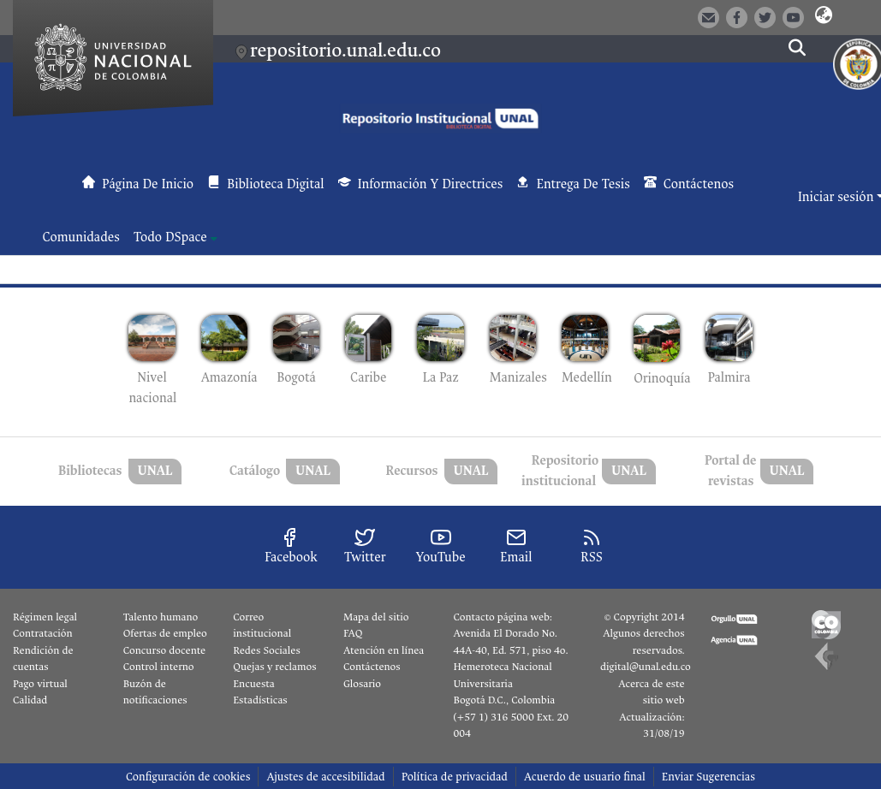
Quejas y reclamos (274, 666)
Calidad (30, 700)
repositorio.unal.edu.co (345, 50)
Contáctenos (372, 666)
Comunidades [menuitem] (81, 237)
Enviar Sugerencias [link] (708, 776)
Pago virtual (40, 684)
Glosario (362, 684)
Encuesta (254, 684)
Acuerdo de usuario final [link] (585, 776)
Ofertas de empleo (165, 633)
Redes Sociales (266, 650)
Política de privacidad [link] (455, 776)
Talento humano (161, 617)
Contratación (43, 633)
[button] (823, 16)
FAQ (353, 633)
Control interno (158, 666)
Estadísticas (260, 700)
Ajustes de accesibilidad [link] (325, 776)
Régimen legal (45, 617)
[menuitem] (175, 238)
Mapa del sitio (375, 617)
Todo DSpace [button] (170, 237)
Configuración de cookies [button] (188, 776)
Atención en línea (383, 650)
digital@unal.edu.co (645, 666)
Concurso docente (164, 650)
